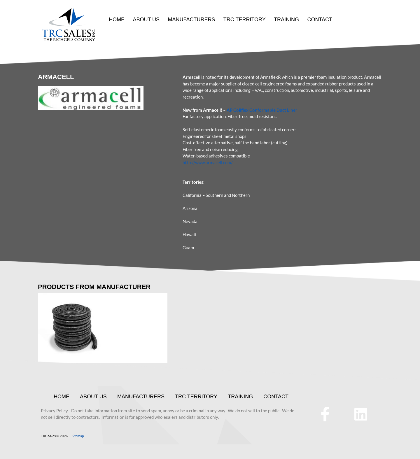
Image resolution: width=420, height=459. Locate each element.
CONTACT (319, 19)
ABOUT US (146, 19)
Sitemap (78, 436)
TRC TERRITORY (244, 19)
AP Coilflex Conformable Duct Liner (262, 110)
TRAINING (286, 19)
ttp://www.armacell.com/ (209, 162)
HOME (117, 19)
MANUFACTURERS (191, 19)
